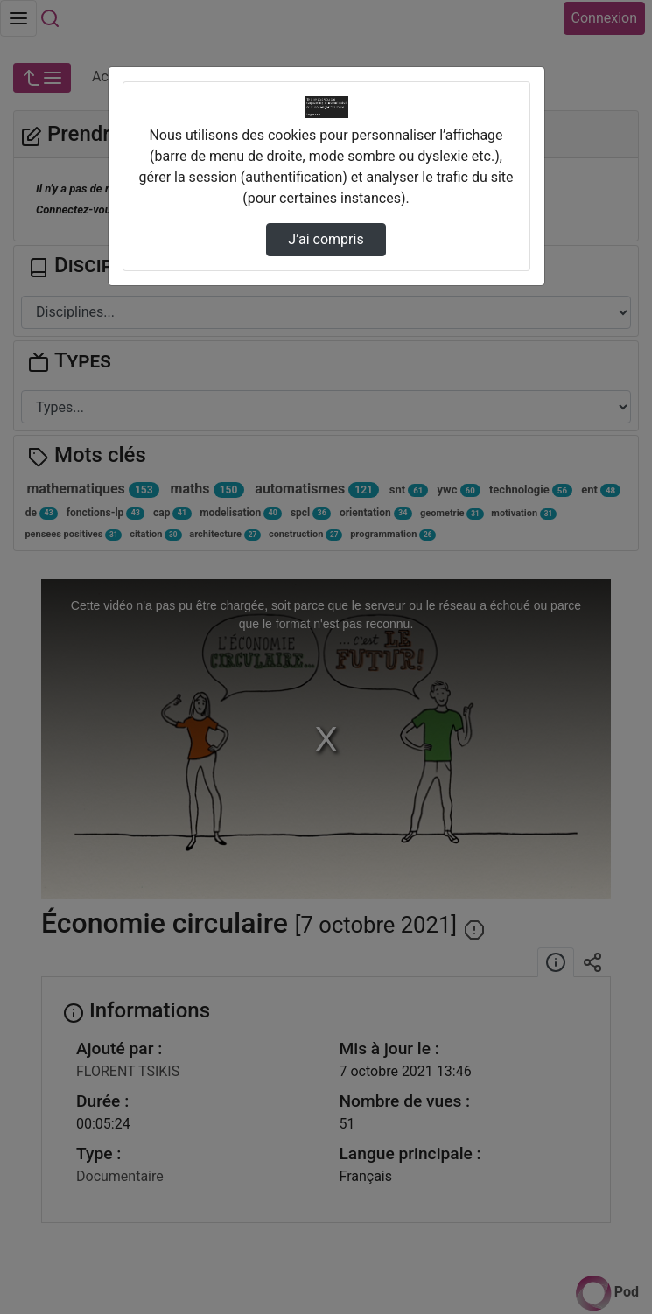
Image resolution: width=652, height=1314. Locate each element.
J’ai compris (325, 239)
